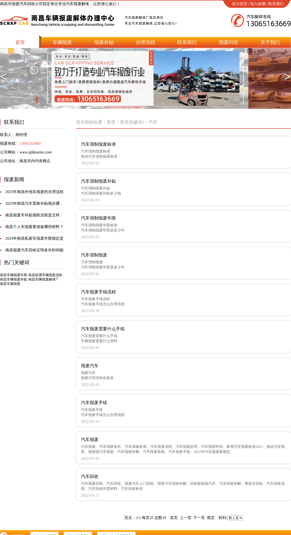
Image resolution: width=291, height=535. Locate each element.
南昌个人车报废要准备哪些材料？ (34, 227)
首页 (111, 122)
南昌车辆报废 (10, 284)
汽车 (153, 122)
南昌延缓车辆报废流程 (45, 275)
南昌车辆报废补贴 (13, 279)
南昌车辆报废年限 (13, 275)
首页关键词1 (132, 122)
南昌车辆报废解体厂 (43, 279)
